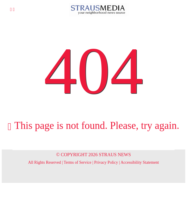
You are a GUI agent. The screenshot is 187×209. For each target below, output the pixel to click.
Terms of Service (77, 162)
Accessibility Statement (139, 162)
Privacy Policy (106, 162)
